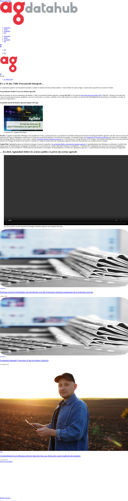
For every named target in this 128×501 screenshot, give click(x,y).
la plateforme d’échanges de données (97, 137)
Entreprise (7, 28)
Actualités (7, 31)
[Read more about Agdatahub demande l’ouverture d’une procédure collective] (64, 331)
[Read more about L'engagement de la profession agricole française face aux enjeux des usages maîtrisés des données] (64, 413)
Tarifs (5, 29)
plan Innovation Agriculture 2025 (91, 95)
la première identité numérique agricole (49, 139)
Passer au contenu (5, 1)
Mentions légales (5, 498)
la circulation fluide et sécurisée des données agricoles (69, 144)
